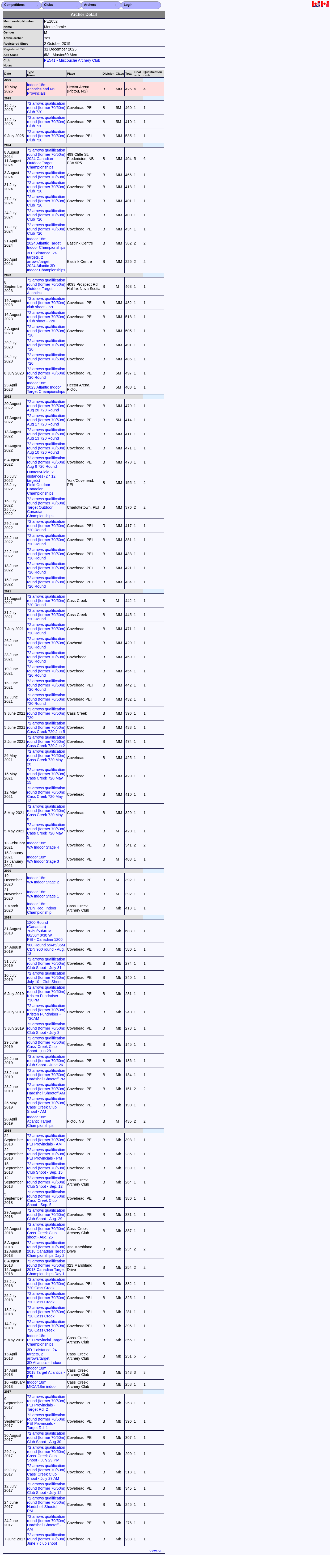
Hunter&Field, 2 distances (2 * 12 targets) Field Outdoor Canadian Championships (41, 482)
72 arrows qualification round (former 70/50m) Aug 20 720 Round (46, 405)
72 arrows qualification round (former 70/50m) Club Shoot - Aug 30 (46, 1437)
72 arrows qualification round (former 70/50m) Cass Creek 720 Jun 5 (46, 727)
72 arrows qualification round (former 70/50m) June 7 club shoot (46, 1539)
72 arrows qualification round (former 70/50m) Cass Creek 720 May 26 (46, 757)
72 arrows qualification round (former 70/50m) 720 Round (46, 373)
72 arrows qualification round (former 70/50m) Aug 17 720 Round (46, 420)
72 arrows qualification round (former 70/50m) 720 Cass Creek (46, 1283)
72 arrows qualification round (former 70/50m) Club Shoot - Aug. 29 (46, 1214)
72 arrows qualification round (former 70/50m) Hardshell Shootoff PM (46, 1074)
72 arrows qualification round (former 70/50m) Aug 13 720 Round (46, 434)
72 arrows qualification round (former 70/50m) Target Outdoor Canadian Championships (46, 507)
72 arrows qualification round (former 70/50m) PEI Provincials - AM (46, 1139)
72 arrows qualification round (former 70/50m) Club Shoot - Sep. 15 (46, 1168)
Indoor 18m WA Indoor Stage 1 (43, 894)
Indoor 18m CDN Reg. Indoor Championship (41, 908)
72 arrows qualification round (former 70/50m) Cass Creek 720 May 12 (46, 794)
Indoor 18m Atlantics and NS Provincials (41, 89)
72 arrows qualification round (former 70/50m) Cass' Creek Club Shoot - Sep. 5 (46, 1198)
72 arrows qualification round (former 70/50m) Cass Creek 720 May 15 (46, 776)
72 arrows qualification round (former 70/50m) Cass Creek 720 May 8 (46, 812)
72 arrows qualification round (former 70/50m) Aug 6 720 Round (46, 462)
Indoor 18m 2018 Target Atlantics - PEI (46, 1372)
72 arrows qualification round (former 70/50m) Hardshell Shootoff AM (46, 1088)
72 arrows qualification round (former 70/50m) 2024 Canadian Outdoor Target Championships (46, 158)
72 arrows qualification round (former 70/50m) (46, 175)
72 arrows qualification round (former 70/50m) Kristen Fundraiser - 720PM (46, 993)
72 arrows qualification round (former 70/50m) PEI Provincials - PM (46, 1154)
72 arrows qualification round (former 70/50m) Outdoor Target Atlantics (46, 286)
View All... (156, 1551)
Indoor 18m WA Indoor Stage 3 (43, 859)
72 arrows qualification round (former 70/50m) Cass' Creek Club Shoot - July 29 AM (46, 1472)
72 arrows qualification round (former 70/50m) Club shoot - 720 (46, 316)
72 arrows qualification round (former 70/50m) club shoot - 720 (46, 302)
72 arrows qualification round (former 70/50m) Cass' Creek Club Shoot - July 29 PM (46, 1453)
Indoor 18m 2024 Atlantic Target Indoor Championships (46, 243)
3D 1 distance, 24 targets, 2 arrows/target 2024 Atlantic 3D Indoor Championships (46, 261)
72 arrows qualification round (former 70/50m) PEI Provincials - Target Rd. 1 (46, 1421)
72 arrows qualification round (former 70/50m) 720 (46, 331)
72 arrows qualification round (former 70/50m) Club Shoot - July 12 (46, 1488)
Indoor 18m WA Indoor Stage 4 (43, 845)
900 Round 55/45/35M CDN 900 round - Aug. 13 (46, 949)
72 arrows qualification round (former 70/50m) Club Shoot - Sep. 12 (46, 1182)
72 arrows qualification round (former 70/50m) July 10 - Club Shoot (46, 977)
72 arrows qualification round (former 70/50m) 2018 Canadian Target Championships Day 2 (46, 1249)
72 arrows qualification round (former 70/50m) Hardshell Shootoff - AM (46, 1522)
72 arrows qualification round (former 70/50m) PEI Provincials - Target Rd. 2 (46, 1402)
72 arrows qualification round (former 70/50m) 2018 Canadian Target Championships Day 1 (46, 1267)
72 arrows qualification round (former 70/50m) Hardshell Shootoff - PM (46, 1504)
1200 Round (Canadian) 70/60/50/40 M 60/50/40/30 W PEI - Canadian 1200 (45, 931)
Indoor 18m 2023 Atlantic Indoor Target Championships (46, 387)
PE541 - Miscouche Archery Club (72, 60)
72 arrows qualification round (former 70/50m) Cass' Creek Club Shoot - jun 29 (46, 1044)
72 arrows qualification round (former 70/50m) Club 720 (46, 107)
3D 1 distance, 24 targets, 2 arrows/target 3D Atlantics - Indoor (44, 1356)
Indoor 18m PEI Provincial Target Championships (44, 1340)
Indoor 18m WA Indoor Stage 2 (43, 880)
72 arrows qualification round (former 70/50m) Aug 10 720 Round (46, 448)
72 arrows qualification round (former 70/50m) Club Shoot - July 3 (46, 1028)
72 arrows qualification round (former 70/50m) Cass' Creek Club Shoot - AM (46, 1105)
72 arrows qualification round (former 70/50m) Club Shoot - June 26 (46, 1060)
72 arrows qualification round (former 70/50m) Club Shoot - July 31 (46, 963)
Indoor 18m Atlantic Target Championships (40, 1121)
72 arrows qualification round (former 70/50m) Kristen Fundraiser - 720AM (46, 1012)
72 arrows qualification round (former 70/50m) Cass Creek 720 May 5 (46, 831)
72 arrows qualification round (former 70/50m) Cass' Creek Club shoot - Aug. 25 (46, 1230)
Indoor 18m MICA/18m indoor (42, 1384)
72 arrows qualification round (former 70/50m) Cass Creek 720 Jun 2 (46, 741)
